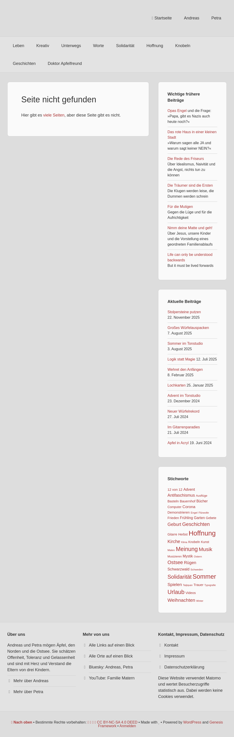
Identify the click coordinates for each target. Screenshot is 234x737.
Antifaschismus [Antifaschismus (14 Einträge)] (181, 495)
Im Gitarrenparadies (184, 427)
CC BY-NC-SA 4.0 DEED (112, 722)
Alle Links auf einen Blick (111, 645)
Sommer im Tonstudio (185, 343)
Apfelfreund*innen (41, 18)
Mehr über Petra (28, 691)
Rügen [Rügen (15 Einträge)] (190, 562)
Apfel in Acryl (178, 443)
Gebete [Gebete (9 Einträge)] (211, 518)
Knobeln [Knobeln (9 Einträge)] (194, 542)
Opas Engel (177, 111)
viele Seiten (53, 115)
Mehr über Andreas (30, 681)
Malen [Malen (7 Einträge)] (171, 550)
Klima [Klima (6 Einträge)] (184, 542)
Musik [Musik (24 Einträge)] (205, 549)
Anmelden (128, 726)
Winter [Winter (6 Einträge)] (199, 600)
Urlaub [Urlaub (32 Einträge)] (176, 592)
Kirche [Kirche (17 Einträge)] (174, 541)
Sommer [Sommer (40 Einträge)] (204, 576)
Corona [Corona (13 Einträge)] (189, 506)
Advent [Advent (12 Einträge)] (189, 489)
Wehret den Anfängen (185, 369)
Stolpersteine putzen (184, 312)
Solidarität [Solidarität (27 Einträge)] (179, 577)
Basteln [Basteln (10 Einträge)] (173, 501)
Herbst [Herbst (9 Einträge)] (183, 534)
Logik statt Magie (181, 359)
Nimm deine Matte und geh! (190, 228)
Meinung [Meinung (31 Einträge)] (187, 549)
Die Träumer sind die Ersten (190, 185)
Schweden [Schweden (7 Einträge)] (196, 569)
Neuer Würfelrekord (183, 411)
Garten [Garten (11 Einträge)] (199, 518)
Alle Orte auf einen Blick (111, 656)
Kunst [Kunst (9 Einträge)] (205, 542)
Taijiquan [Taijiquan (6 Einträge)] (188, 585)
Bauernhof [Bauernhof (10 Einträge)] (187, 501)
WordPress (192, 722)
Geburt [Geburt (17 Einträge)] (174, 524)
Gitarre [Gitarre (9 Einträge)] (172, 534)
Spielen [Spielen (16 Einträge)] (175, 584)
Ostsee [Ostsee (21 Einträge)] (175, 562)
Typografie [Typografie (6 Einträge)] (210, 585)
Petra (128, 667)
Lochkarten (177, 385)
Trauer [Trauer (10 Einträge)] (198, 585)
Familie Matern (121, 678)
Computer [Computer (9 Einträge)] (174, 507)
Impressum (174, 656)
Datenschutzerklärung (184, 667)
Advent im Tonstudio (184, 396)
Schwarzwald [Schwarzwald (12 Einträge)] (178, 569)
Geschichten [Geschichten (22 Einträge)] (196, 524)
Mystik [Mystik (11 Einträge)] (188, 556)
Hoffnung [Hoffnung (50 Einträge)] (202, 533)
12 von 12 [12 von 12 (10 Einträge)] (175, 489)
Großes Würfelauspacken (188, 328)
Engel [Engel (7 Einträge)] (194, 512)
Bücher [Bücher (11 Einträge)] (202, 501)
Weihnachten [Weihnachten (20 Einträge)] (181, 600)
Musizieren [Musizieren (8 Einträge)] (175, 556)
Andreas (113, 667)
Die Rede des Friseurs (186, 159)
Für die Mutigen (180, 207)
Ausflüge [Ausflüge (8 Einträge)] (201, 495)
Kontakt (171, 645)
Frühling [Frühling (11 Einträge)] (186, 518)
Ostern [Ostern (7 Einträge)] (198, 556)
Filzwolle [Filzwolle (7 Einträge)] (204, 512)
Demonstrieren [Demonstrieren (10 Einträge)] (179, 512)
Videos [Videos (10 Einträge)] (191, 593)
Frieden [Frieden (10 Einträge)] (173, 518)
